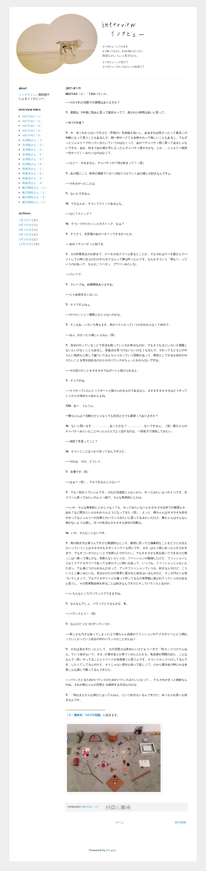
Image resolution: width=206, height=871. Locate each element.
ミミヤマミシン (28, 95)
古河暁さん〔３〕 (33, 149)
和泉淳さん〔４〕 (33, 183)
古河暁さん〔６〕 (33, 164)
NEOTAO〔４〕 (91, 806)
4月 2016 (25, 234)
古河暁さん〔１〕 (33, 140)
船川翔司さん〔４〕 (35, 202)
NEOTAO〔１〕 (32, 116)
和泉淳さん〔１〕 (33, 169)
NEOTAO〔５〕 (32, 135)
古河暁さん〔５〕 (33, 159)
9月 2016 (25, 225)
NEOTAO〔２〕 (32, 121)
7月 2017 (25, 220)
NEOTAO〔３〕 (32, 126)
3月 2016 (25, 239)
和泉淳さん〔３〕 (33, 178)
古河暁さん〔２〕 (33, 145)
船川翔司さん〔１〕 (35, 188)
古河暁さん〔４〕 (33, 154)
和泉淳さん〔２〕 (33, 173)
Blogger (111, 850)
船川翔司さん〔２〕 (35, 192)
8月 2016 (25, 230)
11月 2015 (26, 244)
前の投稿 (180, 822)
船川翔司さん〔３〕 (35, 197)
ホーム (119, 822)
